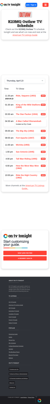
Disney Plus (12, 340)
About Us (11, 382)
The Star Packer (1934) (27, 114)
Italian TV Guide (13, 323)
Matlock (11, 358)
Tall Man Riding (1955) (26, 159)
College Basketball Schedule (16, 346)
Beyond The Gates (13, 355)
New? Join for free (25, 253)
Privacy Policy (31, 397)
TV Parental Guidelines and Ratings (18, 378)
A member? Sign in (25, 258)
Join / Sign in (31, 5)
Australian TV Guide (14, 311)
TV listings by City (13, 369)
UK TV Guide (12, 308)
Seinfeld (11, 349)
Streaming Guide (13, 334)
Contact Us (12, 387)
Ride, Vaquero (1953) (26, 96)
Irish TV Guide (12, 317)
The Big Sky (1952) (25, 131)
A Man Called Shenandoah (28, 121)
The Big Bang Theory (14, 352)
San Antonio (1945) (25, 152)
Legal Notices (23, 397)
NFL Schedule (12, 343)
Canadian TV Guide (14, 314)
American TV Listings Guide (25, 35)
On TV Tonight (12, 302)
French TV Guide (13, 320)
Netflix (10, 337)
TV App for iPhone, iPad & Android (18, 374)
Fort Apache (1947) (25, 138)
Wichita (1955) (23, 145)
